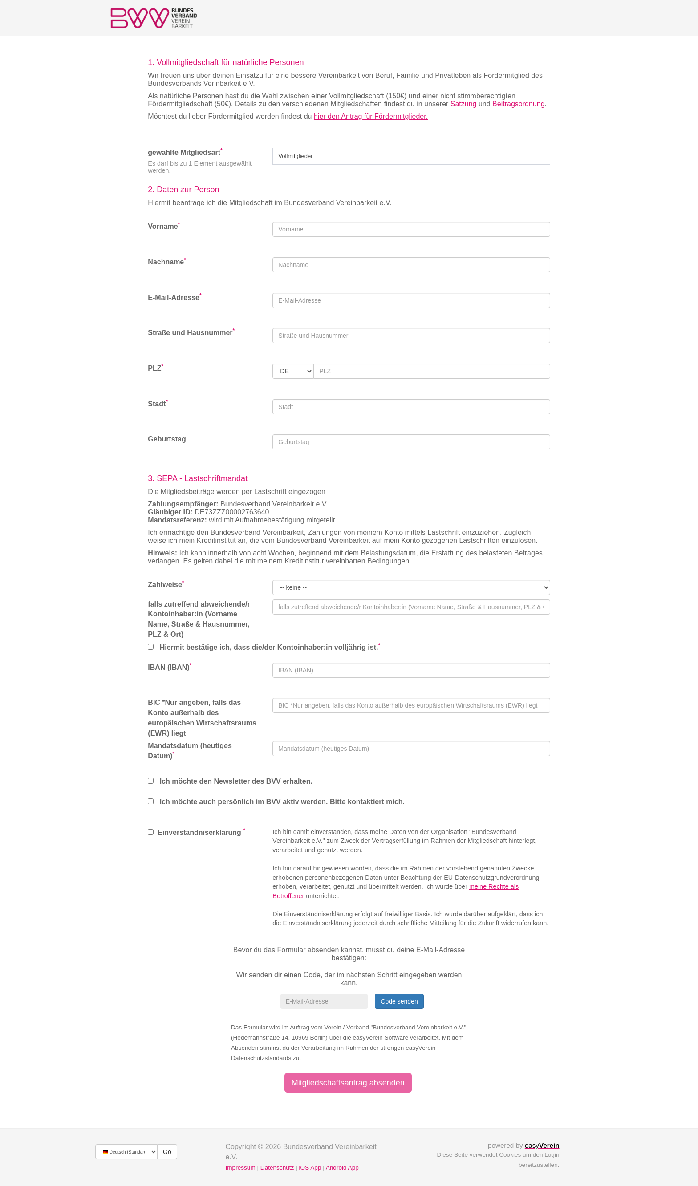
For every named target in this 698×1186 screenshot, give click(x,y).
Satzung (463, 104)
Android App (342, 1167)
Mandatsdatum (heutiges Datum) (189, 751)
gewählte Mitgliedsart (185, 152)
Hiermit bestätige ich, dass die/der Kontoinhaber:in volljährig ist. (264, 646)
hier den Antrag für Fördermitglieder (370, 116)
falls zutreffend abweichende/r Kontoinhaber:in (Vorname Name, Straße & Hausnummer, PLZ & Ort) (199, 619)
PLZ (155, 368)
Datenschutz (277, 1167)
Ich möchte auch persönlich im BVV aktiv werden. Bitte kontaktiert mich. (276, 802)
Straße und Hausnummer (191, 332)
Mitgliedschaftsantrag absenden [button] (348, 1082)
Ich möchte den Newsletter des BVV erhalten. (230, 781)
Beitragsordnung (518, 104)
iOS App (310, 1167)
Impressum (241, 1167)
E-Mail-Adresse (174, 297)
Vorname (164, 226)
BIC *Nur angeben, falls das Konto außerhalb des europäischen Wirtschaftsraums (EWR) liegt (202, 718)
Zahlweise (166, 584)
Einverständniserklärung (196, 831)
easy (542, 1145)
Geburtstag (167, 439)
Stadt (158, 403)
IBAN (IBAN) (169, 667)
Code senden (399, 1001)
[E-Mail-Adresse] (324, 1001)
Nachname (167, 261)
